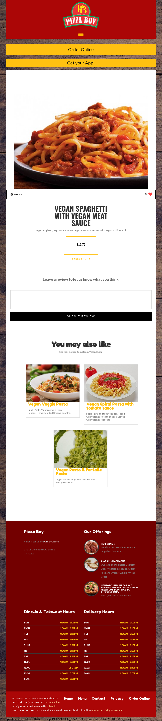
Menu (82, 698)
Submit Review (81, 316)
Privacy (117, 698)
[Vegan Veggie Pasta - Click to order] (53, 401)
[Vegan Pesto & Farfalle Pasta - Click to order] (80, 467)
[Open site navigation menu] (80, 35)
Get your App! (81, 62)
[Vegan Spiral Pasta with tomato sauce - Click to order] (111, 401)
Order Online (81, 49)
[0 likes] (148, 194)
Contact (98, 698)
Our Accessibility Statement (107, 710)
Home (68, 698)
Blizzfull (51, 706)
